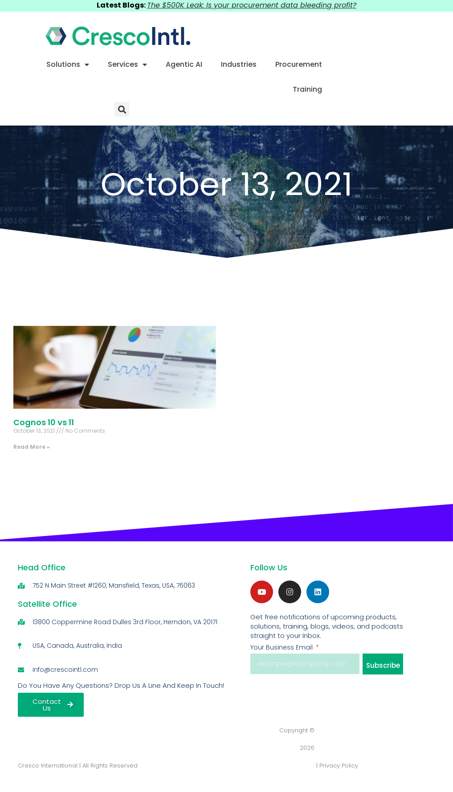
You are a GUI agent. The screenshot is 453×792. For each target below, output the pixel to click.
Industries (239, 64)
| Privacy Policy (337, 765)
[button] (121, 109)
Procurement (298, 64)
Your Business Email (282, 647)
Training (307, 89)
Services (127, 65)
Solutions (67, 65)
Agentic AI (184, 64)
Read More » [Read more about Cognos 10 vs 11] (31, 447)
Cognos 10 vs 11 (43, 422)
